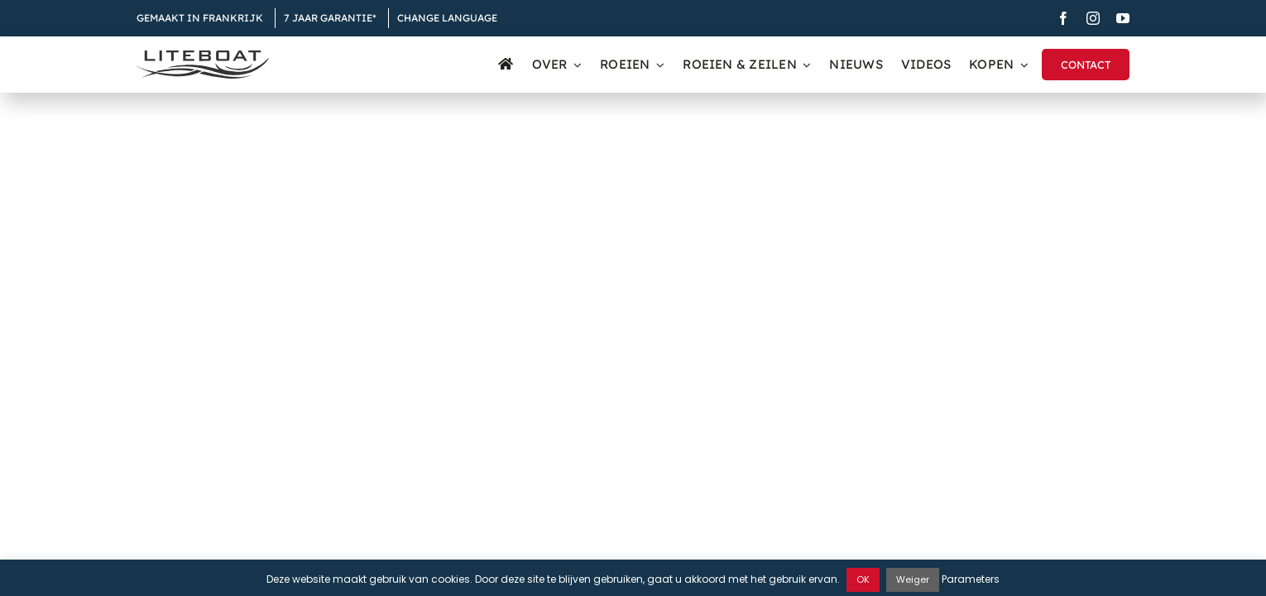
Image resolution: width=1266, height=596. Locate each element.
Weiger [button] (912, 579)
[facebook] (1063, 18)
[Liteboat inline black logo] (203, 56)
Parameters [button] (971, 579)
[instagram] (1093, 18)
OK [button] (863, 579)
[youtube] (1122, 18)
